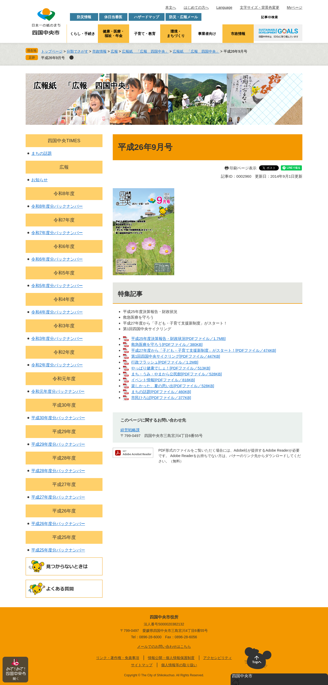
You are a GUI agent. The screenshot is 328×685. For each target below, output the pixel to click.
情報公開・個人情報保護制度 (171, 658)
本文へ (170, 7)
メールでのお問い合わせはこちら (164, 646)
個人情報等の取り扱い (179, 665)
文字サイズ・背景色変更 (259, 7)
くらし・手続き (82, 34)
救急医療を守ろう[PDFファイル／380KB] (166, 344)
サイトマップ (141, 665)
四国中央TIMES (64, 140)
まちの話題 (41, 153)
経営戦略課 (130, 430)
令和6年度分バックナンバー (57, 259)
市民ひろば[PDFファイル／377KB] (161, 397)
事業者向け (207, 34)
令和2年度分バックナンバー (57, 365)
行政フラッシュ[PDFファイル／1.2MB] (164, 362)
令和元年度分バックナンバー (58, 391)
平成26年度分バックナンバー (58, 523)
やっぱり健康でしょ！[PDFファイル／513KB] (170, 368)
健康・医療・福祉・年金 (113, 33)
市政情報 (238, 34)
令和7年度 (64, 220)
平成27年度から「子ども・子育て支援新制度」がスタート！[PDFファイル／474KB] (203, 350)
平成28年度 (64, 458)
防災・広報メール (183, 17)
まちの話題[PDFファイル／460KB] (161, 391)
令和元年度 (64, 378)
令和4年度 (64, 299)
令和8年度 (64, 193)
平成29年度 (64, 431)
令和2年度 (64, 352)
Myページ (294, 7)
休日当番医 (113, 17)
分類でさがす (77, 51)
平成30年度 (64, 405)
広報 (114, 51)
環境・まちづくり (176, 33)
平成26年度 (64, 510)
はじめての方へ (196, 7)
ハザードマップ (146, 17)
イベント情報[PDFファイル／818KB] (163, 380)
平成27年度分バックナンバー (58, 497)
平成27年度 (64, 484)
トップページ (52, 51)
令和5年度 (64, 272)
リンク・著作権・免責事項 (117, 658)
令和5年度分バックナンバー (57, 285)
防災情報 (84, 17)
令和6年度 (64, 246)
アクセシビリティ (217, 658)
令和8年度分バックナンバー (57, 206)
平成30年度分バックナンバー (58, 418)
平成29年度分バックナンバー (58, 444)
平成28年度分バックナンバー (58, 471)
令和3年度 (64, 325)
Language (224, 7)
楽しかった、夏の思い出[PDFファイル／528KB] (172, 386)
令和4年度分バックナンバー (57, 312)
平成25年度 (64, 537)
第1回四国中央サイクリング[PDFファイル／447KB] (175, 356)
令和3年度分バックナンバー (57, 338)
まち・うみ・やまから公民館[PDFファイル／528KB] (176, 374)
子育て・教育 (145, 34)
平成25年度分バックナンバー (58, 550)
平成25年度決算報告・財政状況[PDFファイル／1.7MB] (178, 338)
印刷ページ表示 (243, 168)
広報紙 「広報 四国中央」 (145, 51)
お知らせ (39, 180)
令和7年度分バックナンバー (57, 233)
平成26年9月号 (53, 58)
